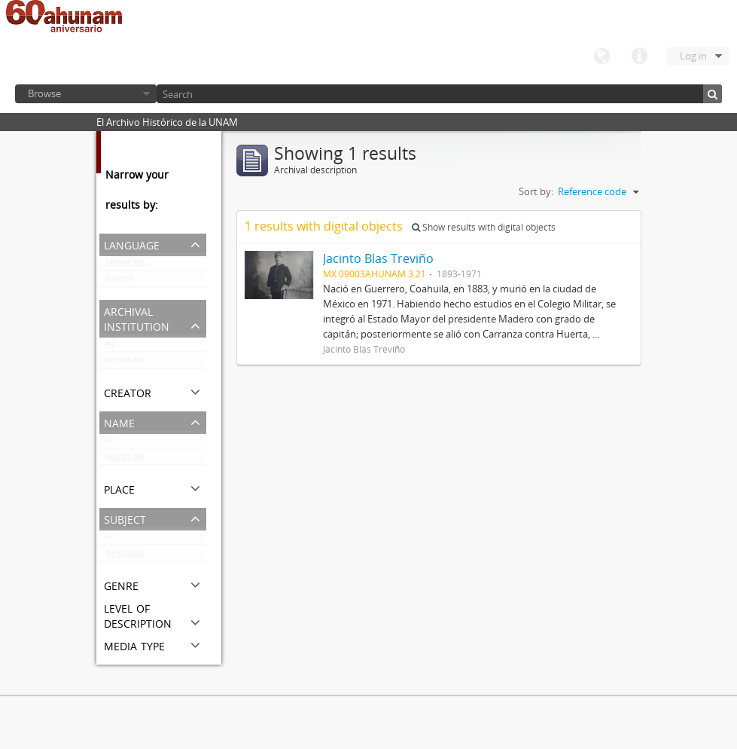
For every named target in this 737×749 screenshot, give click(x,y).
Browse (44, 93)
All (109, 346)
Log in (693, 56)
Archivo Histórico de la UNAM (155, 363)
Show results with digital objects (484, 227)
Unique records (132, 265)
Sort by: (536, 191)
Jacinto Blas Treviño (141, 459)
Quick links (639, 56)
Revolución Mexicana (143, 556)
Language (601, 56)
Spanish (119, 282)
